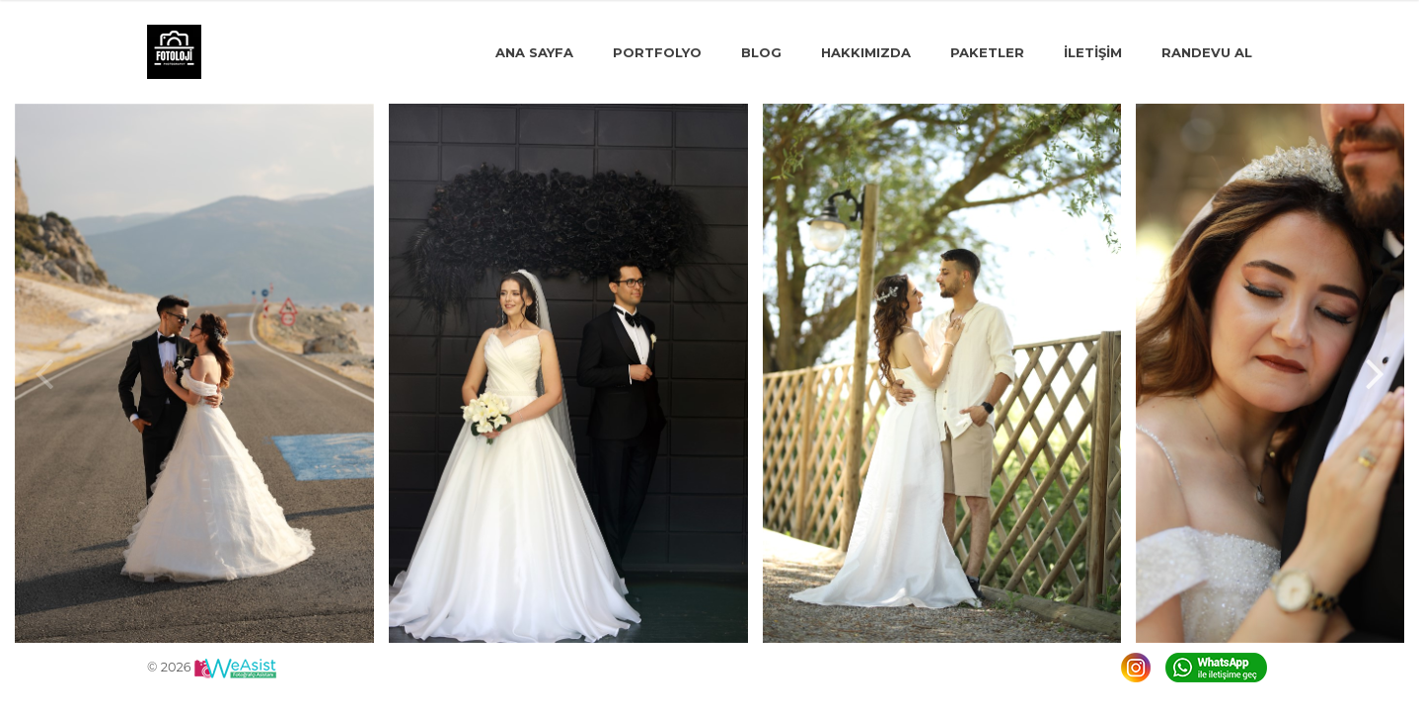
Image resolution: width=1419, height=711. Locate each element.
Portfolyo (657, 52)
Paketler (987, 52)
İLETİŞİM (1093, 52)
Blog (761, 52)
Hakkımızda (866, 52)
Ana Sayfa (534, 52)
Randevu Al (1206, 52)
